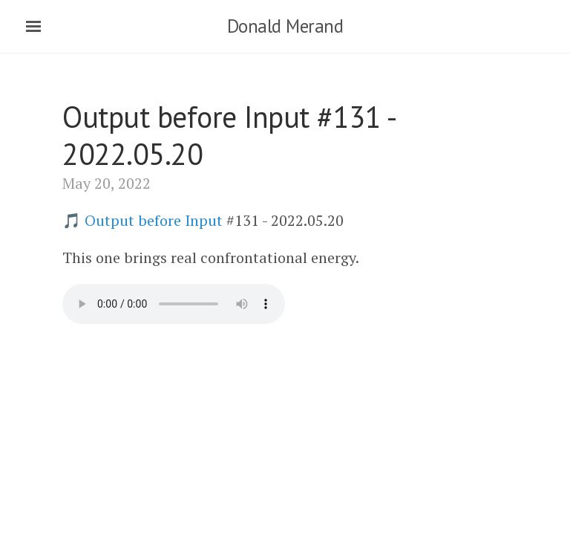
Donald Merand (285, 26)
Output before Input (154, 220)
